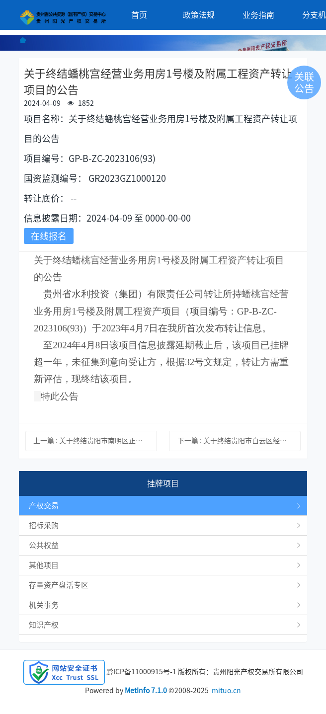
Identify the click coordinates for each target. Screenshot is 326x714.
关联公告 (304, 82)
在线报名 (49, 236)
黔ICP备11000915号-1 (141, 671)
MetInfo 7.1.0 (146, 690)
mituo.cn (226, 690)
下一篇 (239, 440)
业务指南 (258, 15)
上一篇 (95, 440)
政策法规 (199, 15)
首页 (139, 15)
